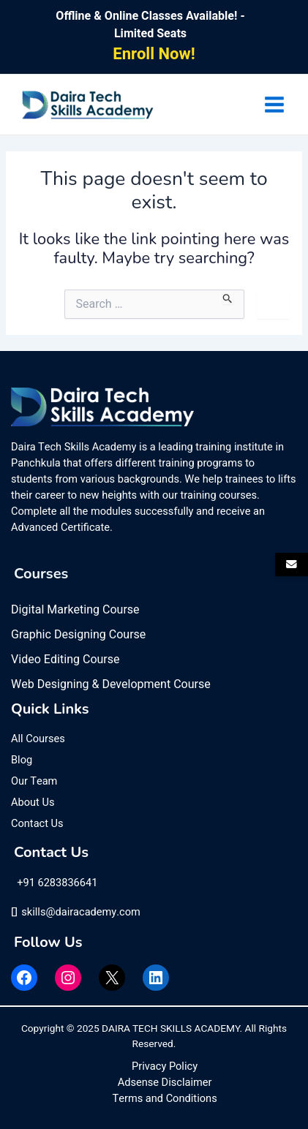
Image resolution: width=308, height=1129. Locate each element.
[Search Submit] (227, 297)
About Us (32, 802)
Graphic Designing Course (78, 634)
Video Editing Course (65, 659)
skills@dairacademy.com (75, 912)
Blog (21, 760)
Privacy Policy (165, 1066)
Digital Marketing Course (75, 610)
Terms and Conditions (165, 1098)
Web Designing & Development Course (111, 684)
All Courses (38, 739)
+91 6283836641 (56, 883)
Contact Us (37, 823)
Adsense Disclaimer (165, 1082)
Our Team (34, 781)
